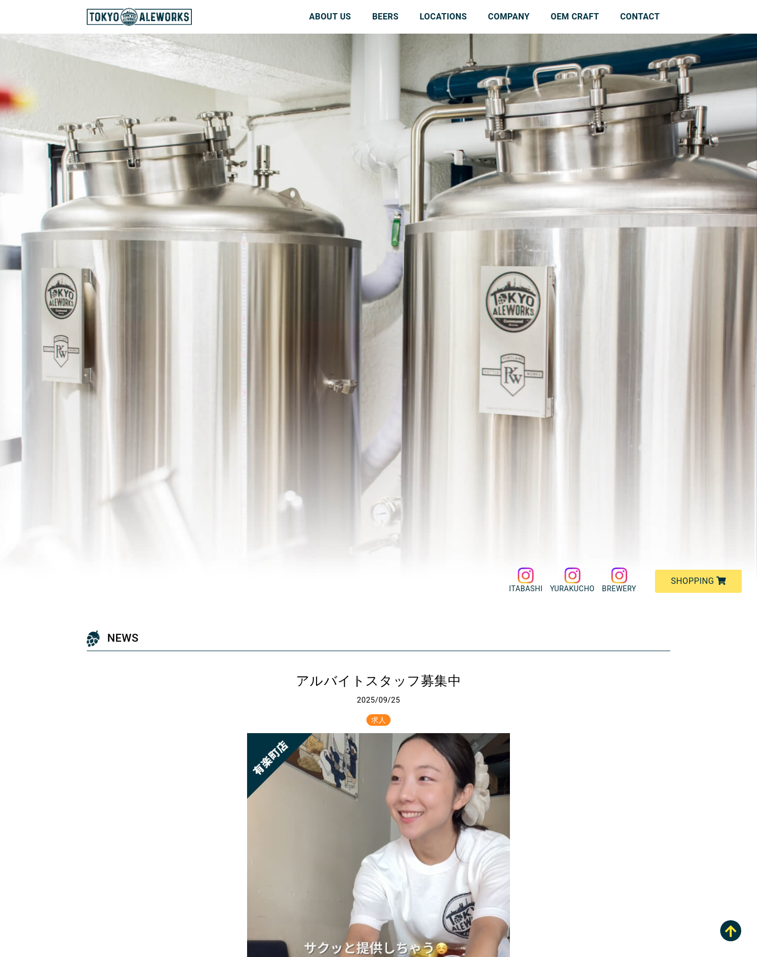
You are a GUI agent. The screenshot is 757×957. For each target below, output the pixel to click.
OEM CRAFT (575, 17)
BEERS (385, 17)
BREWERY (619, 580)
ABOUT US (330, 17)
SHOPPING (698, 581)
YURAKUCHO (572, 580)
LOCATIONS (443, 17)
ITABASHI (526, 580)
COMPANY (508, 17)
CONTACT (640, 17)
